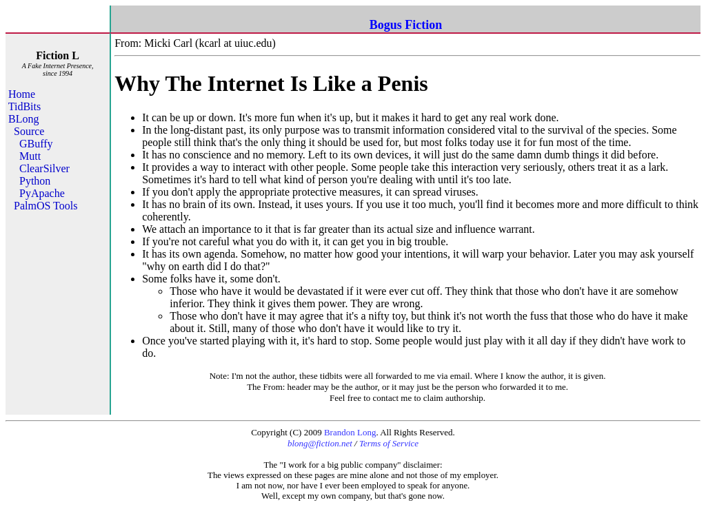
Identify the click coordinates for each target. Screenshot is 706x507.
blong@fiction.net (320, 443)
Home (21, 94)
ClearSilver (44, 168)
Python (34, 181)
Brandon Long (350, 432)
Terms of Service (388, 443)
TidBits (24, 106)
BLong (23, 119)
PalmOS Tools (45, 205)
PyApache (42, 193)
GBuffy (36, 143)
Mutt (30, 156)
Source (29, 131)
